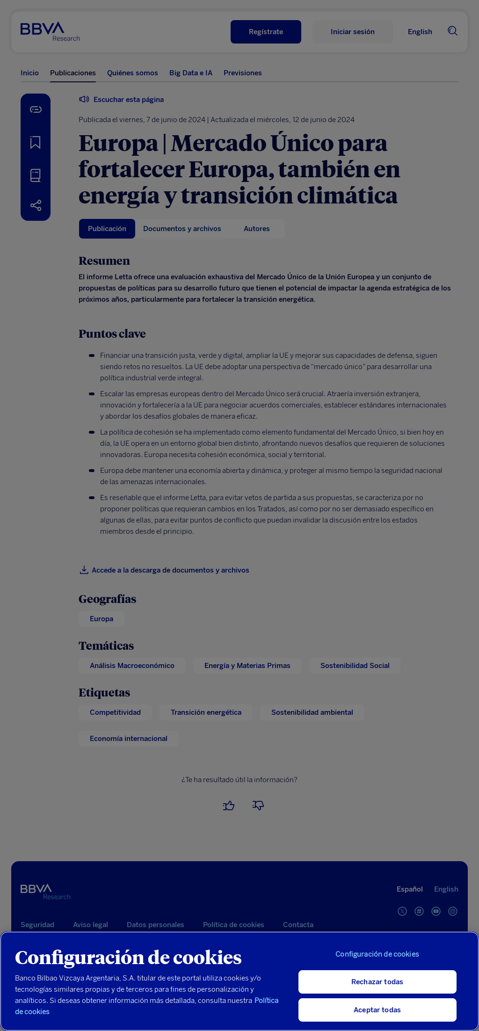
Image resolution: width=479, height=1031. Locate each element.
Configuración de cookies (377, 954)
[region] (239, 981)
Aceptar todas (377, 1010)
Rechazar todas (377, 982)
